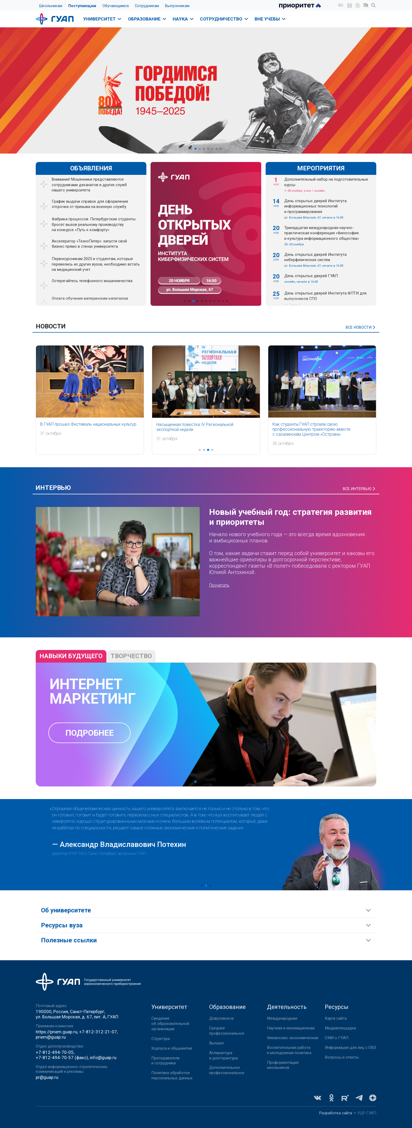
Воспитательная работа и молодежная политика (289, 1050)
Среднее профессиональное (226, 1031)
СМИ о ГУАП (336, 1037)
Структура (160, 1038)
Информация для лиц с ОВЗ (350, 1047)
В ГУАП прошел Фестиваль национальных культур (88, 424)
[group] (206, 234)
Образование (147, 19)
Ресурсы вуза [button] (62, 925)
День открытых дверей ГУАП (311, 275)
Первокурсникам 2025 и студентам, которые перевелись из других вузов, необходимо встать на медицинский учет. (96, 264)
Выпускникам (177, 5)
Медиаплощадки (340, 1028)
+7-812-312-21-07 (98, 1031)
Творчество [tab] (131, 656)
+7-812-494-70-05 (55, 1052)
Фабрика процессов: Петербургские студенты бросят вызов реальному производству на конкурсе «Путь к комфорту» (94, 224)
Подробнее (89, 733)
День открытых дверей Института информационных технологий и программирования (315, 206)
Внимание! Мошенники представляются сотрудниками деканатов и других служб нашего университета (89, 184)
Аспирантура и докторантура (223, 1055)
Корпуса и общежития (171, 1048)
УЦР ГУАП (366, 1113)
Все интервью (359, 488)
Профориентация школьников (282, 1065)
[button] (340, 5)
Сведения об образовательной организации (170, 1023)
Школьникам (50, 5)
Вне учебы (271, 19)
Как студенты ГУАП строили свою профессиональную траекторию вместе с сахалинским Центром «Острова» (311, 429)
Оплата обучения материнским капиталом (90, 298)
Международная (282, 1018)
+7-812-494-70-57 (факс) (62, 1057)
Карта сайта (336, 1018)
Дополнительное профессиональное (226, 1070)
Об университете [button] (66, 910)
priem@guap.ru (51, 1037)
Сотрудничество (224, 19)
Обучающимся (115, 5)
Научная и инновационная (291, 1028)
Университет (102, 19)
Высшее (216, 1043)
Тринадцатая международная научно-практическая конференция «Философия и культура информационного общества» (321, 233)
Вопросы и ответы (342, 1057)
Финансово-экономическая (292, 1037)
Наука (184, 19)
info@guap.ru (103, 1057)
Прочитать (219, 585)
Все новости (361, 327)
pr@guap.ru (47, 1077)
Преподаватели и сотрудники (165, 1061)
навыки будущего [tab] (70, 656)
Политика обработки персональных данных (172, 1075)
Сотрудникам (147, 5)
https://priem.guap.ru (56, 1031)
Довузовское (221, 1018)
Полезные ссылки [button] (69, 940)
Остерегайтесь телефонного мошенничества (92, 280)
